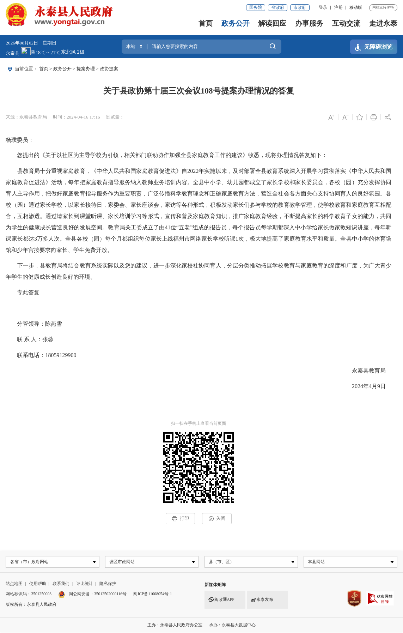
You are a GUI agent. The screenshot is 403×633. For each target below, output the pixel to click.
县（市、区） (222, 562)
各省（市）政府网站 (30, 562)
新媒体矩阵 (215, 585)
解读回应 (272, 23)
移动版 (355, 7)
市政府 (299, 7)
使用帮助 (37, 584)
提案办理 (86, 68)
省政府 (277, 7)
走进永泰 (383, 23)
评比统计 (84, 584)
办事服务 (309, 23)
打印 (180, 518)
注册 (338, 7)
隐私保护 (107, 584)
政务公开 (235, 23)
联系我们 (61, 584)
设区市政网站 (122, 562)
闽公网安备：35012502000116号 (98, 594)
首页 (206, 23)
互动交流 (346, 23)
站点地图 (14, 584)
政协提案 (109, 68)
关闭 (217, 518)
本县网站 (317, 562)
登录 (323, 7)
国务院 (255, 7)
